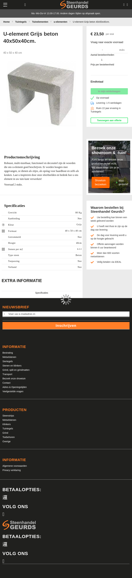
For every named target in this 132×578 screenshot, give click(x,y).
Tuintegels (7, 428)
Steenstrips (8, 415)
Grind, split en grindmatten (15, 370)
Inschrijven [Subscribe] (66, 326)
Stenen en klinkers (11, 365)
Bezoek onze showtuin (14, 378)
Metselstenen (9, 357)
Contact (6, 382)
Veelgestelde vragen (12, 391)
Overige (6, 441)
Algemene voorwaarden (14, 466)
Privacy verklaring (11, 470)
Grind (5, 433)
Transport (7, 374)
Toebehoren (8, 437)
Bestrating (7, 352)
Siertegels (7, 361)
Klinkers (6, 424)
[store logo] (74, 4)
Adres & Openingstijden (14, 387)
